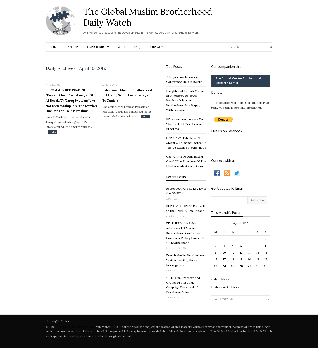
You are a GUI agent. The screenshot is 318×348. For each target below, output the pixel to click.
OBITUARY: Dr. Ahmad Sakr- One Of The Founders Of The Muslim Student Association (186, 161)
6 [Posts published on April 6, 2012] (249, 246)
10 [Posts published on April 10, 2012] (224, 252)
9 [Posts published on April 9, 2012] (216, 252)
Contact (156, 47)
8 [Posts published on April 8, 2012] (266, 246)
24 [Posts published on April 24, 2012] (224, 266)
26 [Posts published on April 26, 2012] (241, 266)
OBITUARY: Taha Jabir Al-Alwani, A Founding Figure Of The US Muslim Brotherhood (186, 142)
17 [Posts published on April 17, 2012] (224, 259)
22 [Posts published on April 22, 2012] (266, 259)
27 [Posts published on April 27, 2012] (249, 266)
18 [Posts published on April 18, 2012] (232, 259)
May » (225, 279)
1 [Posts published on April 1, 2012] (265, 239)
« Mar (215, 279)
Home (53, 47)
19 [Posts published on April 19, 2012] (241, 259)
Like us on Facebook (226, 131)
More (52, 131)
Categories (96, 47)
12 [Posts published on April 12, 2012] (241, 252)
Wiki (121, 47)
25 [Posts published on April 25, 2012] (232, 266)
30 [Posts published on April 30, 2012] (215, 273)
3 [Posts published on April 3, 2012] (224, 246)
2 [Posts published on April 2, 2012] (215, 246)
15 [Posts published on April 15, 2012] (265, 252)
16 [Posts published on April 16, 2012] (215, 259)
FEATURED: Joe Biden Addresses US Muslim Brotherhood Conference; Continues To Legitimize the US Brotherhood (185, 233)
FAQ (137, 47)
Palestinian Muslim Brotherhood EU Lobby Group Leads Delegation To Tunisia (128, 95)
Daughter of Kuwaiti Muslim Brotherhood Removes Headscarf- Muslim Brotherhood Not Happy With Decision (185, 100)
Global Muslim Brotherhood (74, 327)
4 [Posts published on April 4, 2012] (233, 246)
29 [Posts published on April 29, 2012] (266, 266)
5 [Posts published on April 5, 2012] (241, 246)
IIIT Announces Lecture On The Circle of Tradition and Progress (184, 124)
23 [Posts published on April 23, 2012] (215, 266)
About (73, 47)
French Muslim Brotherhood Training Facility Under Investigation (185, 260)
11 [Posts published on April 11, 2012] (232, 252)
